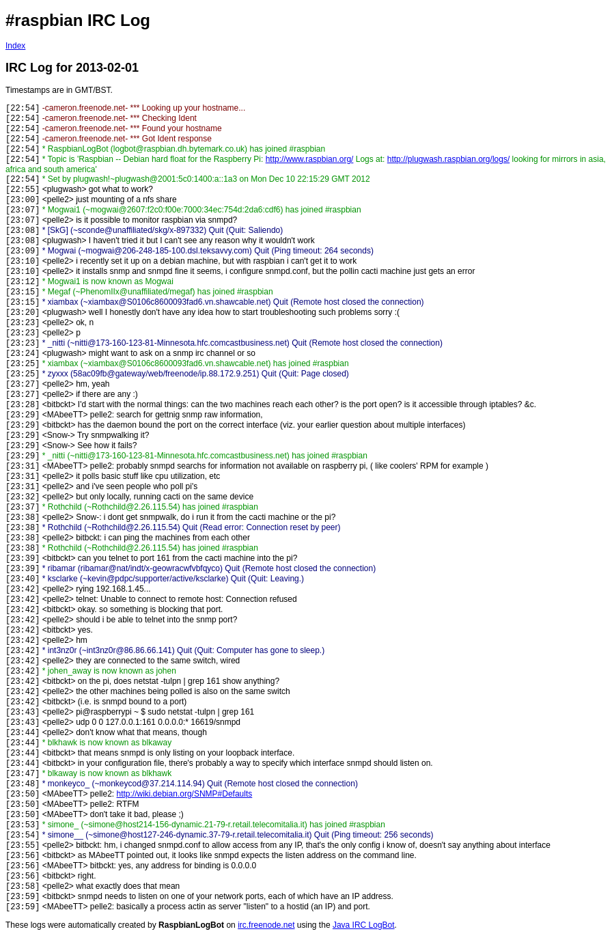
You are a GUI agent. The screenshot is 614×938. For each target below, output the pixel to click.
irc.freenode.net (266, 925)
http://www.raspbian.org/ (310, 159)
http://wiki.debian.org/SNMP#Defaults (185, 794)
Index (15, 46)
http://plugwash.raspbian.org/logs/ (448, 159)
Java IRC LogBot (364, 925)
